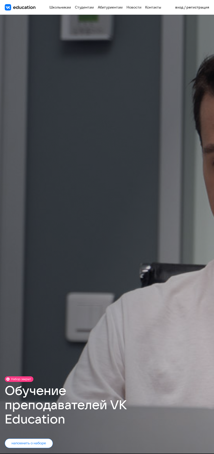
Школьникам (60, 7)
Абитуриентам (110, 7)
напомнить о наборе (29, 443)
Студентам (84, 7)
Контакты (153, 7)
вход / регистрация (192, 7)
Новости (134, 7)
